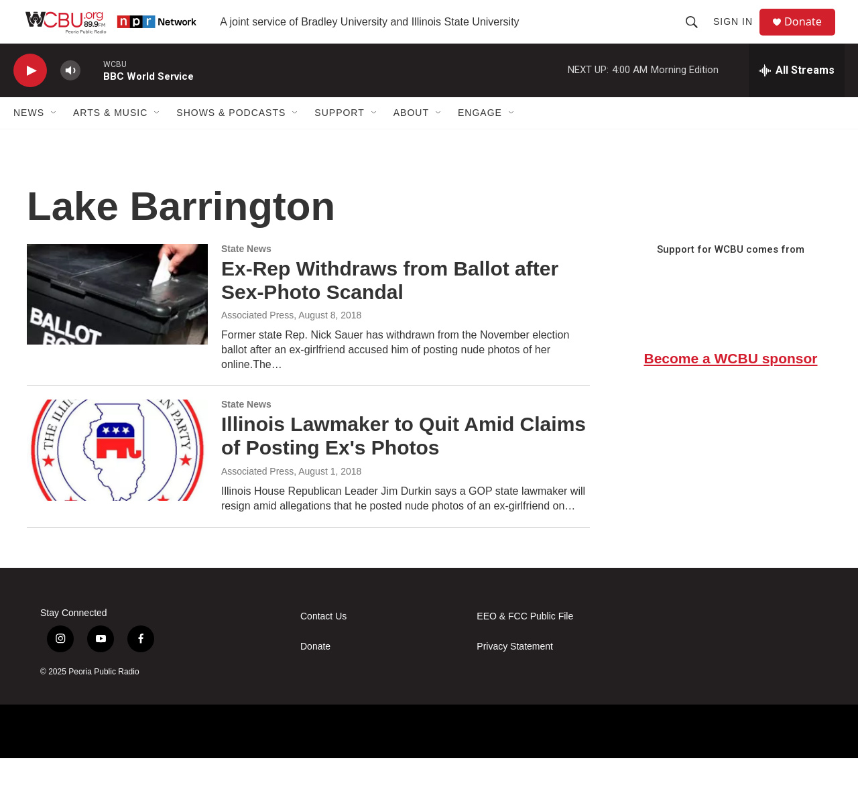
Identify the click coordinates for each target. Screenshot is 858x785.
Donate (810, 35)
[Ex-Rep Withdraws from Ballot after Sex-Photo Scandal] (117, 321)
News (28, 139)
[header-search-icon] (697, 35)
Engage (480, 139)
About (411, 139)
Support (339, 139)
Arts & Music (110, 139)
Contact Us (323, 643)
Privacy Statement (515, 673)
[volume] (70, 97)
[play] (30, 97)
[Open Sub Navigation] (54, 139)
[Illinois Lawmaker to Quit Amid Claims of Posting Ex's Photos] (117, 476)
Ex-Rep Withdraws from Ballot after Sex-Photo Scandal (389, 307)
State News (246, 275)
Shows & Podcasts (231, 139)
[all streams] (797, 97)
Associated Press (257, 342)
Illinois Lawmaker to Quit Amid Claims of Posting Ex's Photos (403, 462)
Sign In (738, 34)
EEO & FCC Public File (525, 643)
